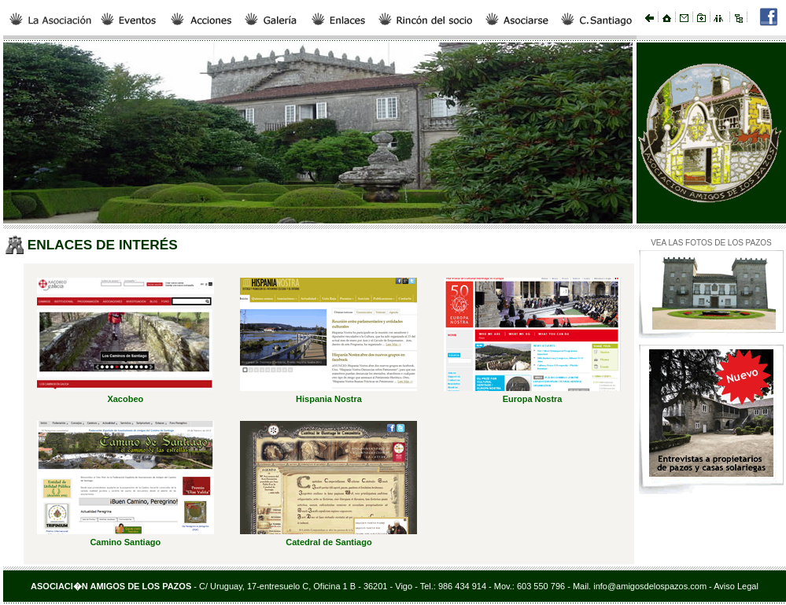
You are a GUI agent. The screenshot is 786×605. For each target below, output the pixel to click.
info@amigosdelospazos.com (649, 586)
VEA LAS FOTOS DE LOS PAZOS (711, 242)
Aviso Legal (736, 586)
